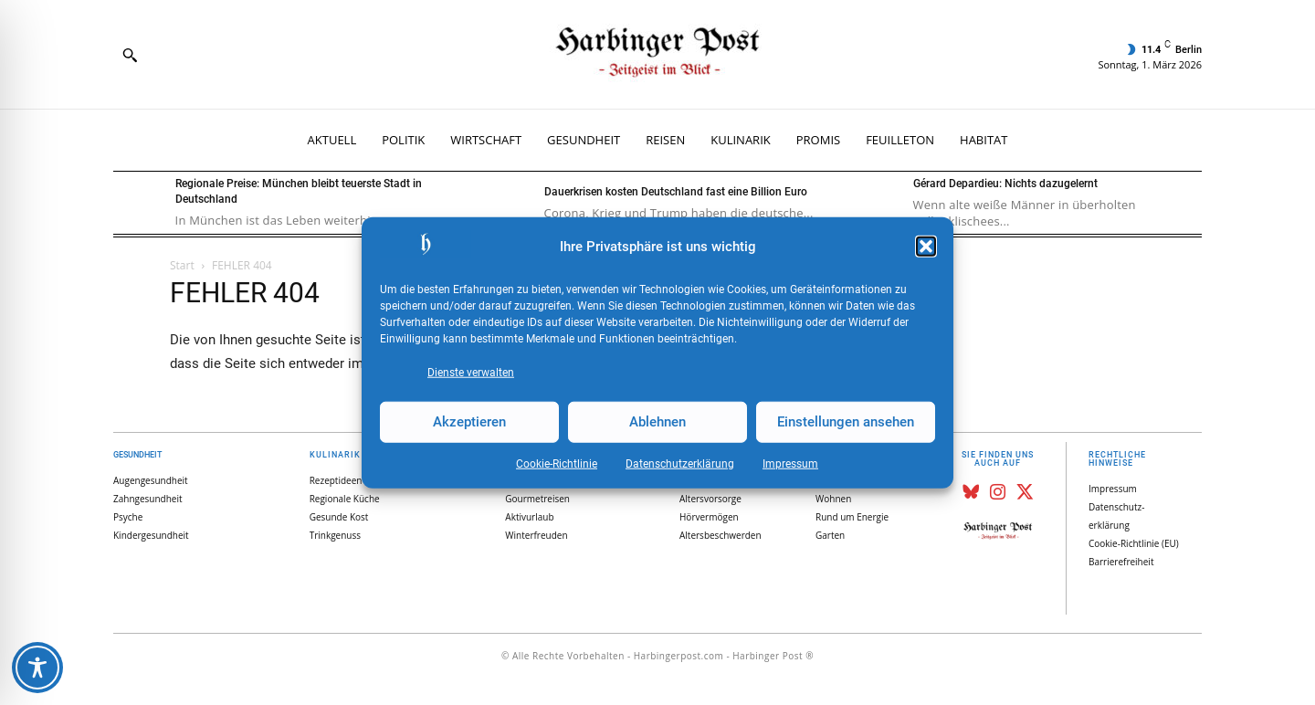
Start (182, 265)
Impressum (790, 463)
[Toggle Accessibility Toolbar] (37, 667)
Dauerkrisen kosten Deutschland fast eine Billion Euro (675, 191)
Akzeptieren (469, 422)
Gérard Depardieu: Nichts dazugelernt (1005, 183)
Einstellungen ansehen (845, 422)
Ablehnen (657, 422)
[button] (926, 246)
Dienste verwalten (470, 371)
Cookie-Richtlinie (556, 463)
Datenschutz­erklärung (680, 463)
